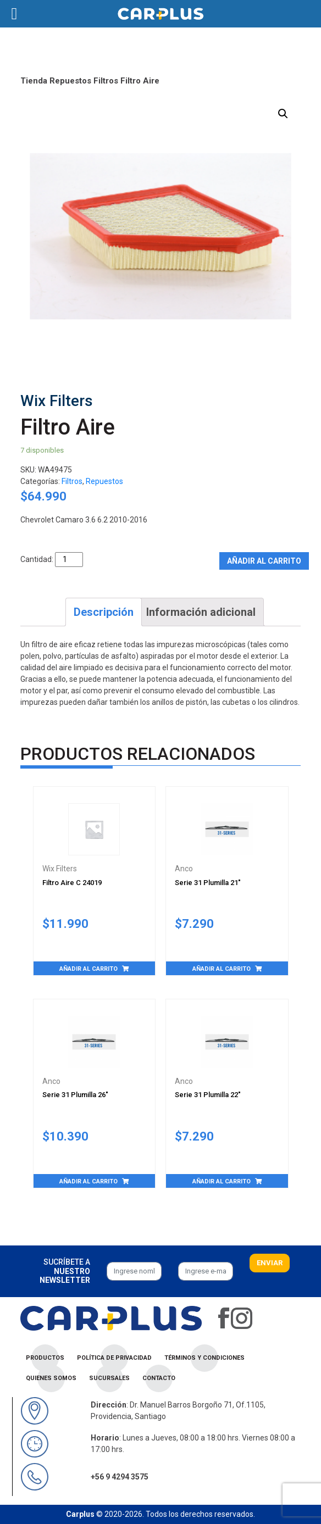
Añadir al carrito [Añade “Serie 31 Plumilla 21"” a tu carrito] (221, 968)
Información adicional (201, 612)
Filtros (105, 81)
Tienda (33, 81)
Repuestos (70, 81)
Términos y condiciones (204, 1357)
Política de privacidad (114, 1357)
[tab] (103, 612)
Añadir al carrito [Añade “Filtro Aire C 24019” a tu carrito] (88, 968)
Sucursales (109, 1378)
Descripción (104, 612)
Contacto (158, 1378)
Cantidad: (36, 559)
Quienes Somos (51, 1378)
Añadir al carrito (264, 561)
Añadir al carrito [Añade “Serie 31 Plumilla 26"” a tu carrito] (88, 1181)
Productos (45, 1357)
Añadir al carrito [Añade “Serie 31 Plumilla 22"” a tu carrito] (221, 1181)
